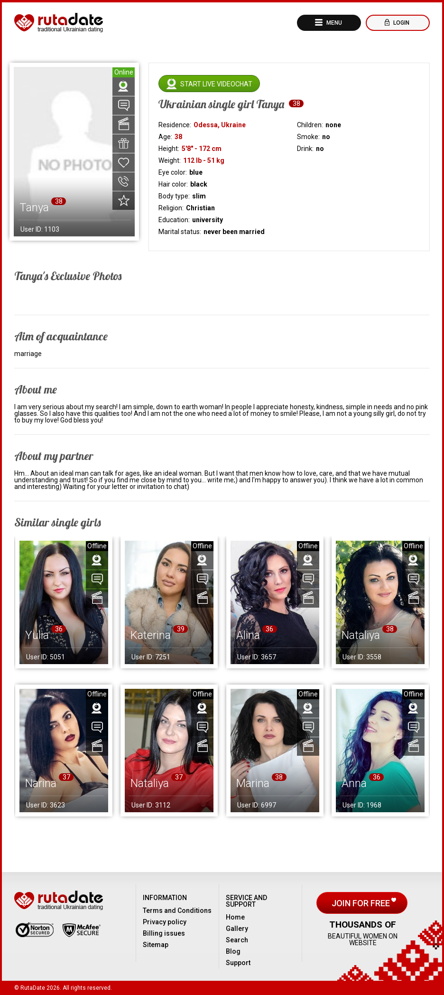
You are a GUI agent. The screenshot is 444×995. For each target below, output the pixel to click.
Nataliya (361, 635)
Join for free (362, 903)
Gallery (237, 928)
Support (238, 963)
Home (235, 917)
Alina (248, 635)
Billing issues (164, 933)
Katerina (150, 635)
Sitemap (155, 944)
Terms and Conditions (177, 910)
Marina (252, 783)
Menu (333, 22)
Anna (354, 783)
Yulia (37, 635)
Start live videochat (216, 84)
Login (400, 22)
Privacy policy (164, 922)
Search (237, 940)
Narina (40, 783)
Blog (233, 951)
